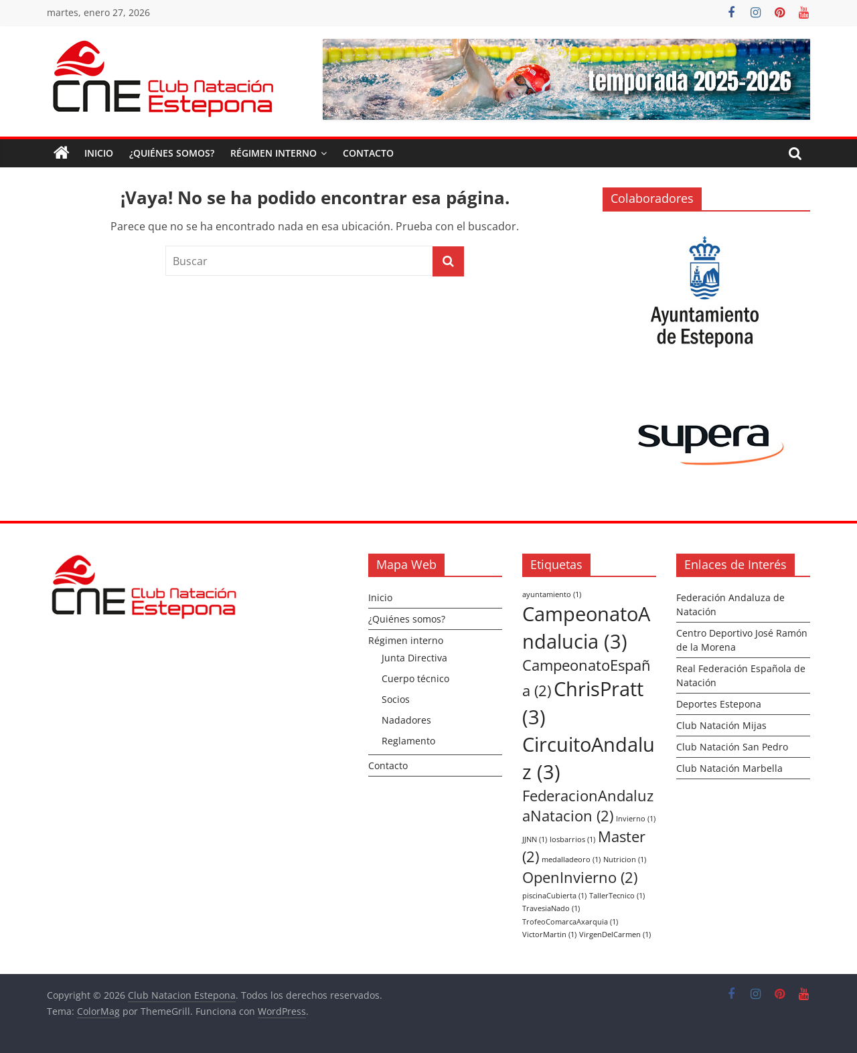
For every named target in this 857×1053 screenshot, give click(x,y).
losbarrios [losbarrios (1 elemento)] (572, 839)
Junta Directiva (414, 657)
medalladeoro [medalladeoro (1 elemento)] (571, 859)
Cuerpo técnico (415, 678)
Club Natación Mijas (721, 725)
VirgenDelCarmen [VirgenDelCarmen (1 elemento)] (615, 934)
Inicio (98, 153)
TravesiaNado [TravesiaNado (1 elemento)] (551, 908)
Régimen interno (273, 153)
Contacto (368, 153)
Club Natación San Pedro (732, 746)
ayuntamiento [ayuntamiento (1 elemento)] (551, 594)
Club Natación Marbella (729, 768)
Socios (396, 699)
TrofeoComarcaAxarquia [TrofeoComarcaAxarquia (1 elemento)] (570, 921)
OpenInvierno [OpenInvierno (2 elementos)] (579, 877)
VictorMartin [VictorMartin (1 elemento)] (549, 934)
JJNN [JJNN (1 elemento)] (534, 839)
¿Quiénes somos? (171, 153)
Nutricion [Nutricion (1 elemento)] (624, 859)
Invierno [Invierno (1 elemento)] (635, 818)
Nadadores (406, 720)
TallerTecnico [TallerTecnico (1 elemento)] (617, 895)
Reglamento (408, 740)
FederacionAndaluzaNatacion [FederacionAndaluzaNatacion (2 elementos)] (587, 806)
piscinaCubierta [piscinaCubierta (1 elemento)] (554, 895)
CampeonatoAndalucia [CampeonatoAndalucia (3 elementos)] (586, 627)
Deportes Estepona (718, 704)
